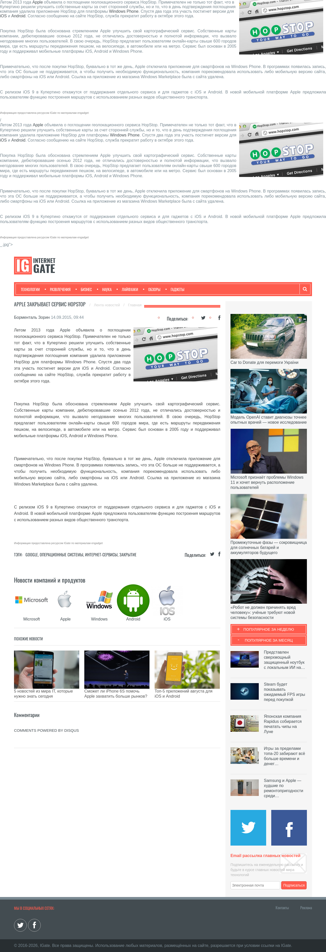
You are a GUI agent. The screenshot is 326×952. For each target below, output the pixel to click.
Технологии (30, 289)
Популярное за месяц (269, 640)
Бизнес (84, 289)
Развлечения (58, 289)
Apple (37, 2)
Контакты (282, 907)
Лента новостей (107, 305)
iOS (3, 16)
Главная (135, 305)
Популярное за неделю (268, 629)
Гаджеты (175, 289)
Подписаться (294, 885)
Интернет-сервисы (101, 554)
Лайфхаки (127, 289)
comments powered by (46, 723)
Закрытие (128, 554)
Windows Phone (124, 11)
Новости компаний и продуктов (49, 579)
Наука (104, 289)
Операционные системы (61, 554)
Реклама (306, 907)
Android (18, 16)
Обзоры (151, 289)
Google (31, 554)
